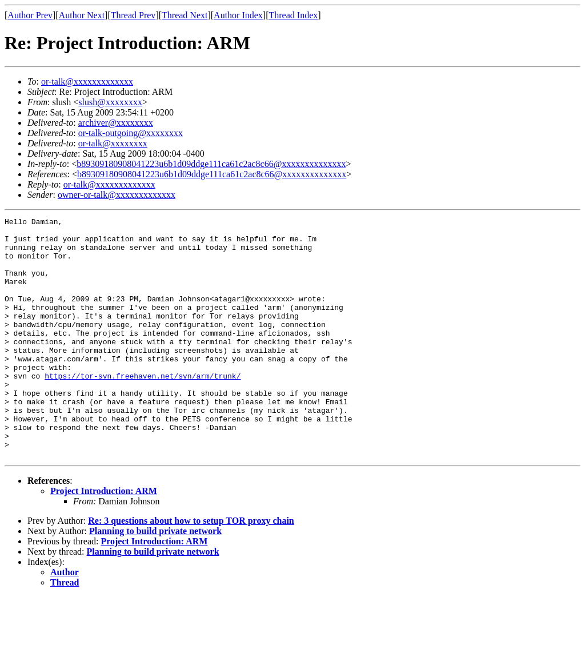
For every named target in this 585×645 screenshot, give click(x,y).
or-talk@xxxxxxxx (112, 143)
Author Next (82, 15)
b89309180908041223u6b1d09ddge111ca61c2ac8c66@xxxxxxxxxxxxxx (211, 164)
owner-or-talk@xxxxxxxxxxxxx (116, 195)
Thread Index (293, 15)
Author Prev (30, 15)
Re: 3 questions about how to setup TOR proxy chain (191, 569)
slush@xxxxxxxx (110, 102)
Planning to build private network (155, 579)
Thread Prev (133, 15)
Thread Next (184, 15)
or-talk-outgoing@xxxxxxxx (130, 133)
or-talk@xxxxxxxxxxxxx (87, 81)
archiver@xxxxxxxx (115, 123)
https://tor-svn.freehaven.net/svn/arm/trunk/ (143, 408)
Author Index (238, 15)
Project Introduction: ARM (103, 539)
